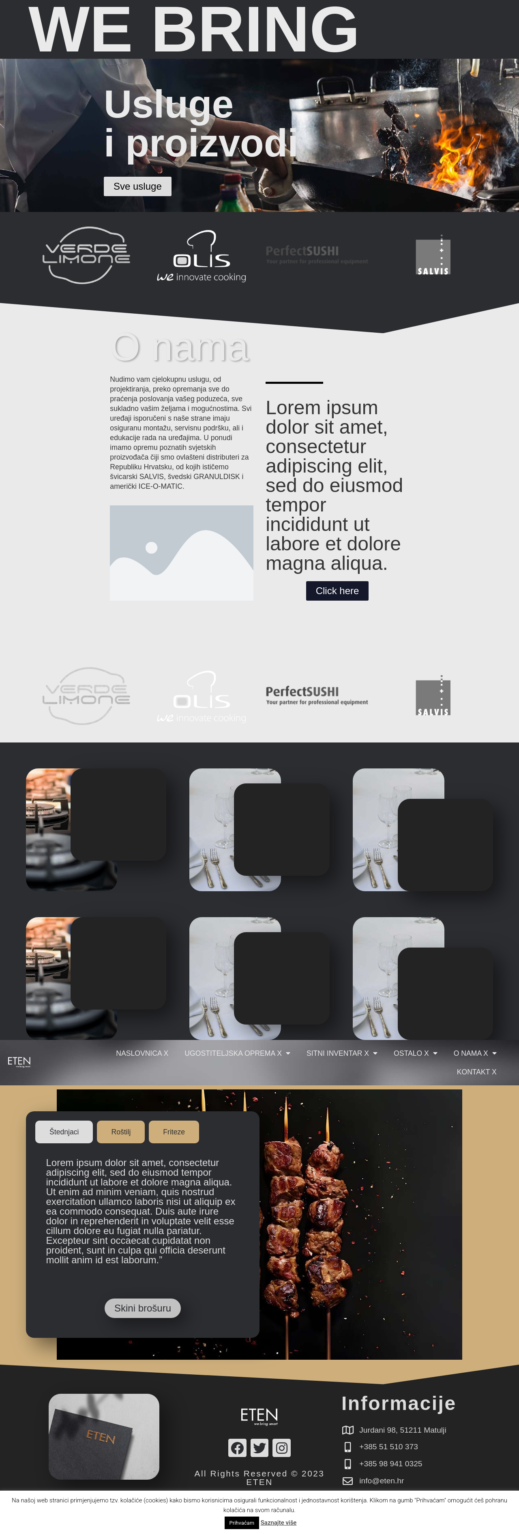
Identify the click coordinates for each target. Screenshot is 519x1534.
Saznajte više (279, 1522)
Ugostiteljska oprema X (237, 1053)
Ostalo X (416, 1053)
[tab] (64, 1132)
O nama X (475, 1053)
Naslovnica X (142, 1053)
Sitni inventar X (342, 1053)
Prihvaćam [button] (241, 1523)
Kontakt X (477, 1072)
